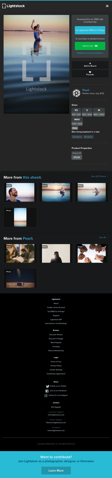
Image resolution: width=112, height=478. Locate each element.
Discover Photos (56, 334)
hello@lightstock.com (56, 430)
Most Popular (56, 342)
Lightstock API (56, 319)
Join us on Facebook (58, 390)
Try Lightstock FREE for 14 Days (90, 30)
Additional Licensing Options (90, 53)
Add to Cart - (90, 46)
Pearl (85, 90)
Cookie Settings (56, 369)
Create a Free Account (56, 307)
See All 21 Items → (99, 176)
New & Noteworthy (56, 350)
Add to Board (90, 65)
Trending (56, 346)
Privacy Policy (56, 365)
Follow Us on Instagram (58, 395)
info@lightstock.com (56, 414)
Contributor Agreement (56, 373)
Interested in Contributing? (56, 323)
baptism (77, 136)
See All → (103, 237)
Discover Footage (56, 338)
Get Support (56, 407)
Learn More (56, 470)
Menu (107, 6)
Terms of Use (56, 361)
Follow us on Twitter (58, 386)
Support (56, 315)
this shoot (31, 177)
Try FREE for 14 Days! (56, 311)
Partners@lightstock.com (56, 422)
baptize (88, 136)
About (56, 303)
